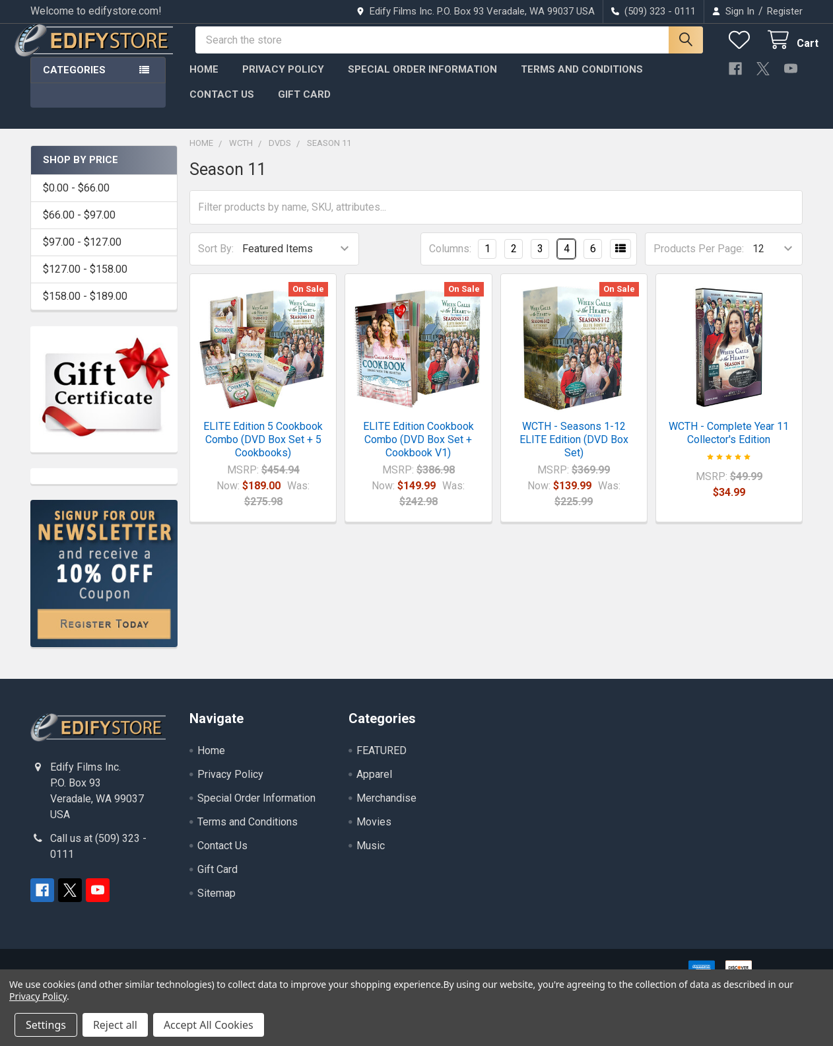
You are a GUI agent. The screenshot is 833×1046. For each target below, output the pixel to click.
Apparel (374, 786)
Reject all (115, 1025)
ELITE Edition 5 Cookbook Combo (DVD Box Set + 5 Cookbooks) (263, 451)
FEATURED (381, 762)
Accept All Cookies (208, 1025)
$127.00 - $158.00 (85, 281)
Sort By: (216, 260)
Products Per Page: (698, 260)
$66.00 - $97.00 (79, 227)
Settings (46, 1025)
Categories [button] (74, 82)
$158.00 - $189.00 (85, 308)
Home (203, 81)
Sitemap (216, 905)
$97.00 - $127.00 (82, 254)
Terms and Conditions (582, 81)
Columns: (450, 260)
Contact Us (221, 106)
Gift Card (304, 106)
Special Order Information (422, 81)
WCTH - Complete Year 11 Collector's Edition (729, 445)
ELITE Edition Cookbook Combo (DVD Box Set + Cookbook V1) (418, 451)
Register (785, 11)
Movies (373, 833)
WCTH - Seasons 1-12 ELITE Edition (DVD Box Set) (573, 451)
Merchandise (386, 810)
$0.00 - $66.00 (76, 199)
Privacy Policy (283, 81)
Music (370, 857)
